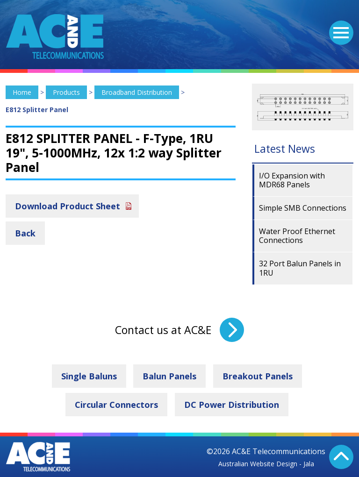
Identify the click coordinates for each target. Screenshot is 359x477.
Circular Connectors (116, 404)
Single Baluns (89, 376)
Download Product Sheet (67, 206)
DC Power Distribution (231, 404)
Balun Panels (169, 376)
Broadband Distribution (136, 92)
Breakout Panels (258, 376)
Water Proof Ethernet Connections (297, 235)
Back (25, 233)
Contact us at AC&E (163, 329)
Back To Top (341, 457)
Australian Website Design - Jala (266, 463)
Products (66, 92)
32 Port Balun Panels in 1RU (300, 268)
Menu (339, 27)
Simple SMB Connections (302, 208)
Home (22, 92)
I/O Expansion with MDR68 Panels (292, 180)
